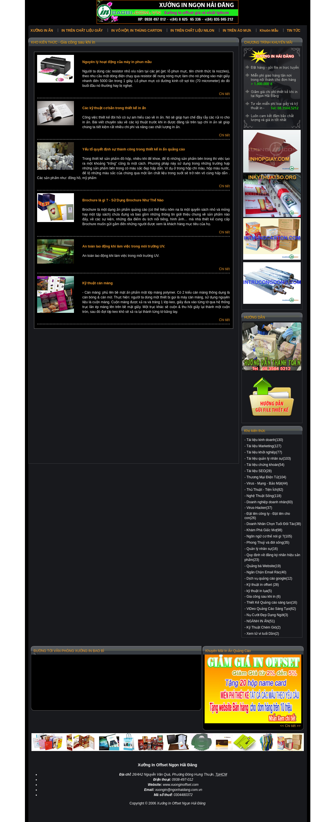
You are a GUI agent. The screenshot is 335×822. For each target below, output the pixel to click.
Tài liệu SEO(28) (259, 471)
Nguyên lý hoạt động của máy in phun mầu (117, 62)
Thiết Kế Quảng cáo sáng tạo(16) (272, 602)
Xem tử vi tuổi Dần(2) (263, 634)
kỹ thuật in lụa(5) (259, 591)
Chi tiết (224, 94)
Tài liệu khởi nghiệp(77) (264, 452)
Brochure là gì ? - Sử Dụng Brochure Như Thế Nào (123, 200)
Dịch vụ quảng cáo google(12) (269, 578)
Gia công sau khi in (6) (264, 597)
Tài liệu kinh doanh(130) (265, 440)
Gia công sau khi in (77, 42)
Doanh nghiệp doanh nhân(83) (270, 502)
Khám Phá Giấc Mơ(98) (264, 530)
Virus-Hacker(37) (259, 508)
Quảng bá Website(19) (264, 566)
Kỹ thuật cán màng (97, 283)
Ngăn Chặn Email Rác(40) (266, 572)
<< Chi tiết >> (290, 726)
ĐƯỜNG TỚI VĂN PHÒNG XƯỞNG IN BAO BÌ (69, 651)
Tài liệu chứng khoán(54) (266, 465)
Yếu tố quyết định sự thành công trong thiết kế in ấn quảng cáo (133, 149)
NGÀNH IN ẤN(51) (261, 621)
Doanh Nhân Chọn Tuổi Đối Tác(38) (274, 524)
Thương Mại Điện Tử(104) (266, 477)
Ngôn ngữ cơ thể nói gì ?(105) (269, 536)
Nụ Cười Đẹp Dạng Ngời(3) (267, 615)
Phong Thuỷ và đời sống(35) (268, 543)
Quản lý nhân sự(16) (262, 549)
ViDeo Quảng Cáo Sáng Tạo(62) (271, 609)
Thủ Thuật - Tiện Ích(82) (265, 490)
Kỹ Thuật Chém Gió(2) (264, 627)
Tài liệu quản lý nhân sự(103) (269, 459)
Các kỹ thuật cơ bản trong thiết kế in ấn (114, 108)
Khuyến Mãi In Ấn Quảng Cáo (228, 651)
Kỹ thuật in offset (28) (263, 585)
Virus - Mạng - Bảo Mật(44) (267, 483)
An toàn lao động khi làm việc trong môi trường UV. (123, 246)
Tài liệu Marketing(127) (264, 446)
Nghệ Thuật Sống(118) (264, 496)
